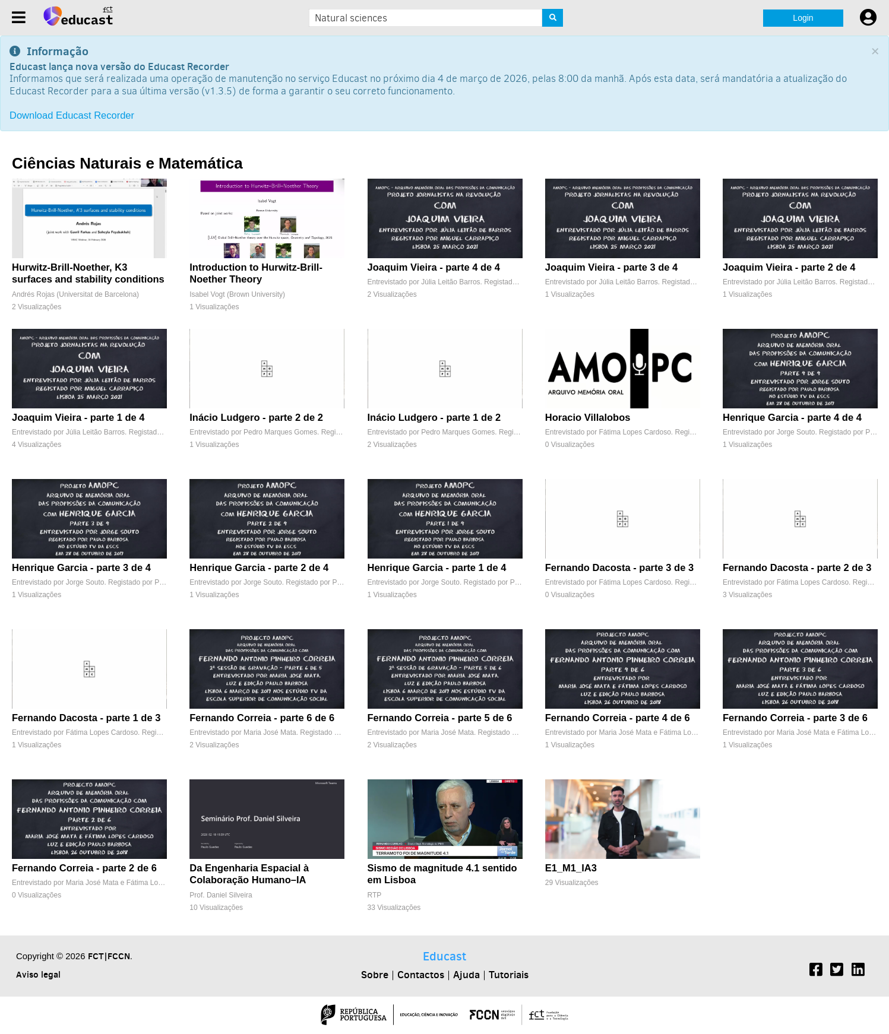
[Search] (552, 18)
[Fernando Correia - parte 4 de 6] (622, 701)
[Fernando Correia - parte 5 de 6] (445, 701)
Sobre (374, 974)
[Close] (875, 51)
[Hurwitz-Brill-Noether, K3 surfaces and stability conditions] (89, 251)
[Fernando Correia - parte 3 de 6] (800, 701)
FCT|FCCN (109, 956)
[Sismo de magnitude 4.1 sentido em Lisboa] (445, 851)
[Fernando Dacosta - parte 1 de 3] (89, 701)
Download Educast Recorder (72, 115)
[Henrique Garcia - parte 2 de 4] (266, 551)
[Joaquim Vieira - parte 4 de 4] (445, 251)
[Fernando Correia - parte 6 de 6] (266, 701)
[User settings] (868, 18)
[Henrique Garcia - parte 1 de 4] (445, 551)
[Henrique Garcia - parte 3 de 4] (89, 551)
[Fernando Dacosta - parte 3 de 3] (622, 551)
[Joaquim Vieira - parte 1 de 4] (89, 401)
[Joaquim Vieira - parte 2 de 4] (800, 251)
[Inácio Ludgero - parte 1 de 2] (445, 401)
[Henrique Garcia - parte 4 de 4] (800, 401)
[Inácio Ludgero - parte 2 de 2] (266, 401)
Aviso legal (38, 974)
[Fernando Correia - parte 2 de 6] (89, 851)
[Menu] (19, 17)
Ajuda (466, 974)
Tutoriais (509, 974)
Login (803, 18)
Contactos (420, 974)
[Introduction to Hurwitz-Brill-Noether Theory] (266, 251)
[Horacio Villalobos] (622, 401)
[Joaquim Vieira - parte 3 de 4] (622, 251)
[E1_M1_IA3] (622, 851)
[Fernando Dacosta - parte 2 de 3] (800, 551)
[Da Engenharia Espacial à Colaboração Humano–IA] (266, 851)
